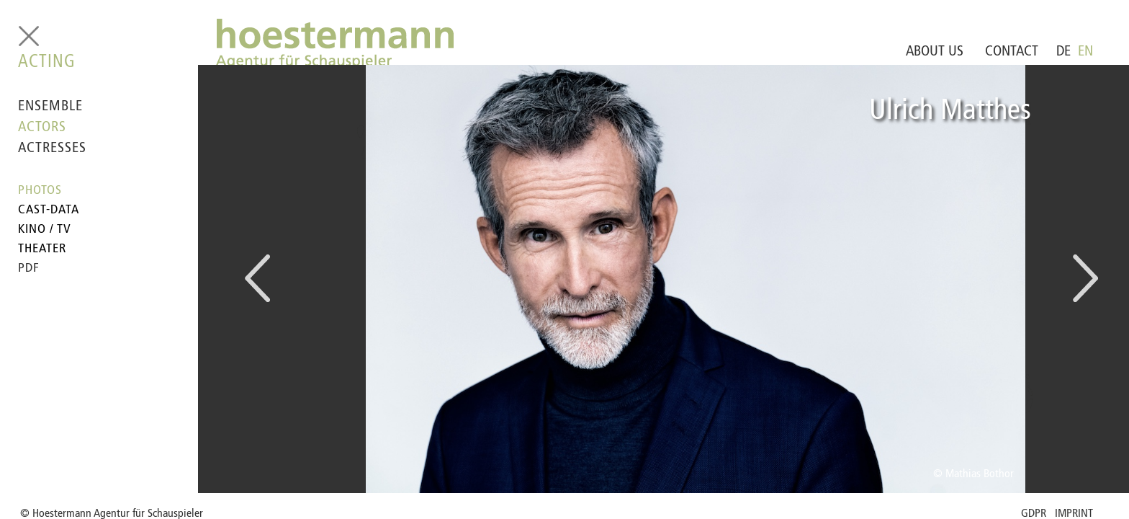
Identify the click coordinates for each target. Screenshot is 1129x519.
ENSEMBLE (50, 106)
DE (1063, 52)
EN (1085, 52)
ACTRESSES (52, 148)
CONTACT (1011, 52)
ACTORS (42, 127)
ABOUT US (934, 52)
